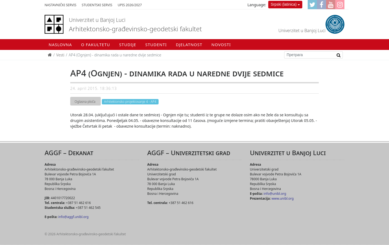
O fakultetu (95, 44)
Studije (127, 44)
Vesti (60, 54)
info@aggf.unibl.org (73, 217)
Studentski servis (97, 5)
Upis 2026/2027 (130, 5)
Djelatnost (189, 44)
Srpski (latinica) (284, 4)
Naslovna (60, 44)
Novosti (221, 44)
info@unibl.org (275, 193)
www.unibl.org (282, 198)
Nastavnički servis (60, 5)
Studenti (156, 44)
